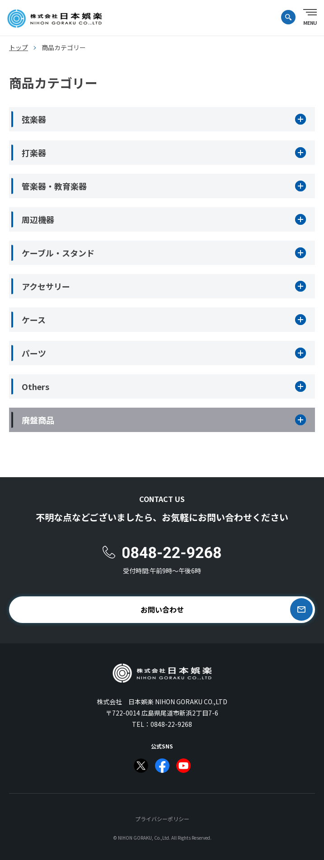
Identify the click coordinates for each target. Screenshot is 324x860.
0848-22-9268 (171, 724)
